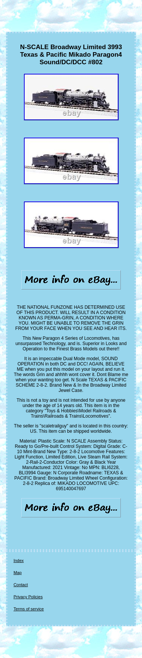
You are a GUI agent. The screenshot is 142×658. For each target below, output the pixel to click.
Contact (21, 584)
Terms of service (29, 609)
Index (19, 560)
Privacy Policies (28, 597)
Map (18, 572)
